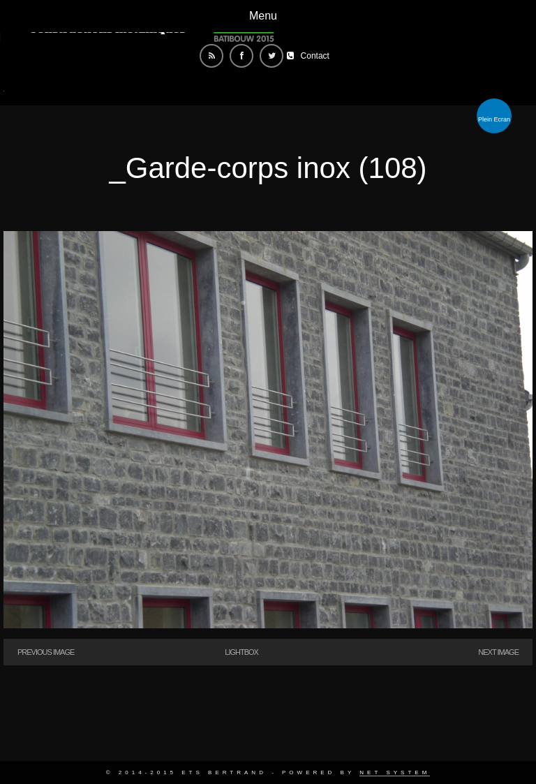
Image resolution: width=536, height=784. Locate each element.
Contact (315, 56)
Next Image (498, 652)
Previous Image (45, 652)
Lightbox (241, 652)
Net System (394, 772)
